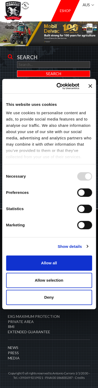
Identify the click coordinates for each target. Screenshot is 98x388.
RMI (11, 326)
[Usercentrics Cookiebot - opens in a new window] (59, 86)
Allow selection (49, 280)
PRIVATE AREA (21, 321)
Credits (80, 378)
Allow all (49, 263)
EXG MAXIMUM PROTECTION (34, 316)
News (13, 347)
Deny (49, 297)
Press (13, 353)
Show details (70, 246)
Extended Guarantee (29, 332)
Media (14, 358)
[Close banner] (90, 86)
